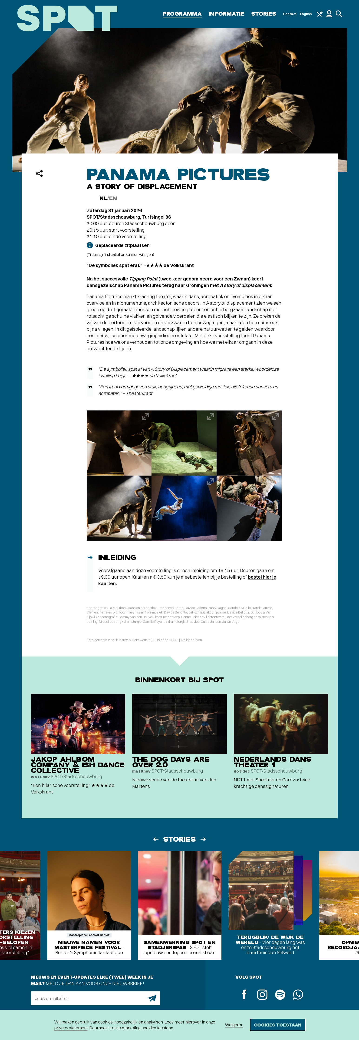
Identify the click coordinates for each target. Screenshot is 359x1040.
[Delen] (39, 173)
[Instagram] (262, 995)
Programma (182, 13)
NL (103, 198)
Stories (263, 13)
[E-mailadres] (95, 998)
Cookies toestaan (277, 1025)
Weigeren (234, 1024)
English (306, 14)
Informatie (226, 13)
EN (113, 198)
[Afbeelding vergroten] (119, 443)
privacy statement (71, 1027)
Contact (289, 14)
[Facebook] (244, 995)
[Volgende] (204, 839)
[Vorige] (155, 839)
